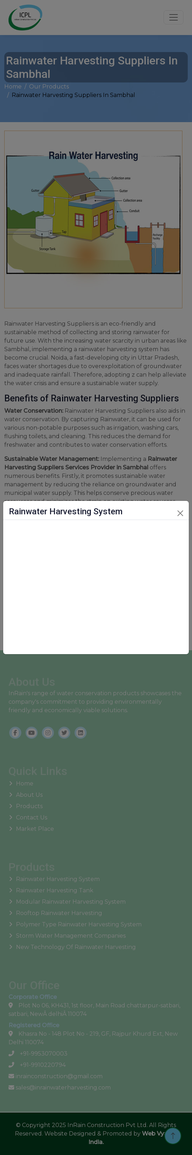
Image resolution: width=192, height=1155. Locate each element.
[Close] (180, 513)
